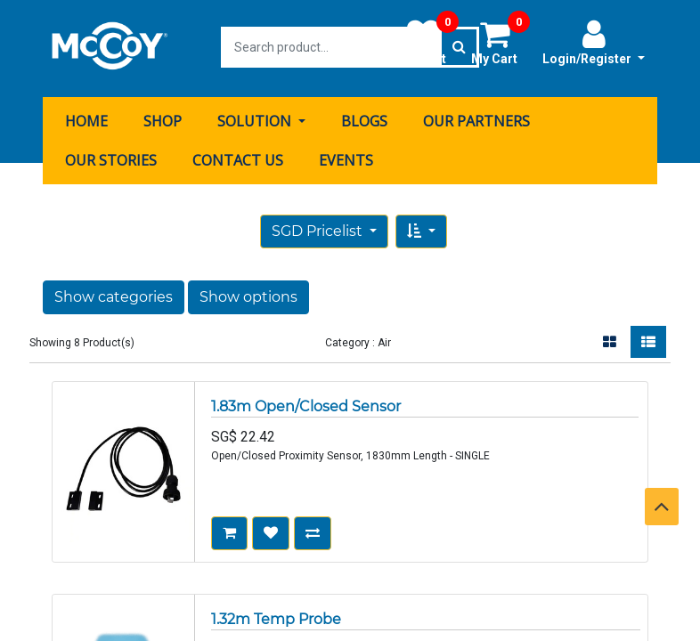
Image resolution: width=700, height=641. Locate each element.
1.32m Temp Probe (276, 616)
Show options (248, 294)
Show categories (113, 294)
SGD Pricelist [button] (319, 228)
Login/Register (593, 42)
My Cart (500, 42)
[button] (421, 229)
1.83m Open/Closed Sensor (306, 403)
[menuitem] (86, 118)
